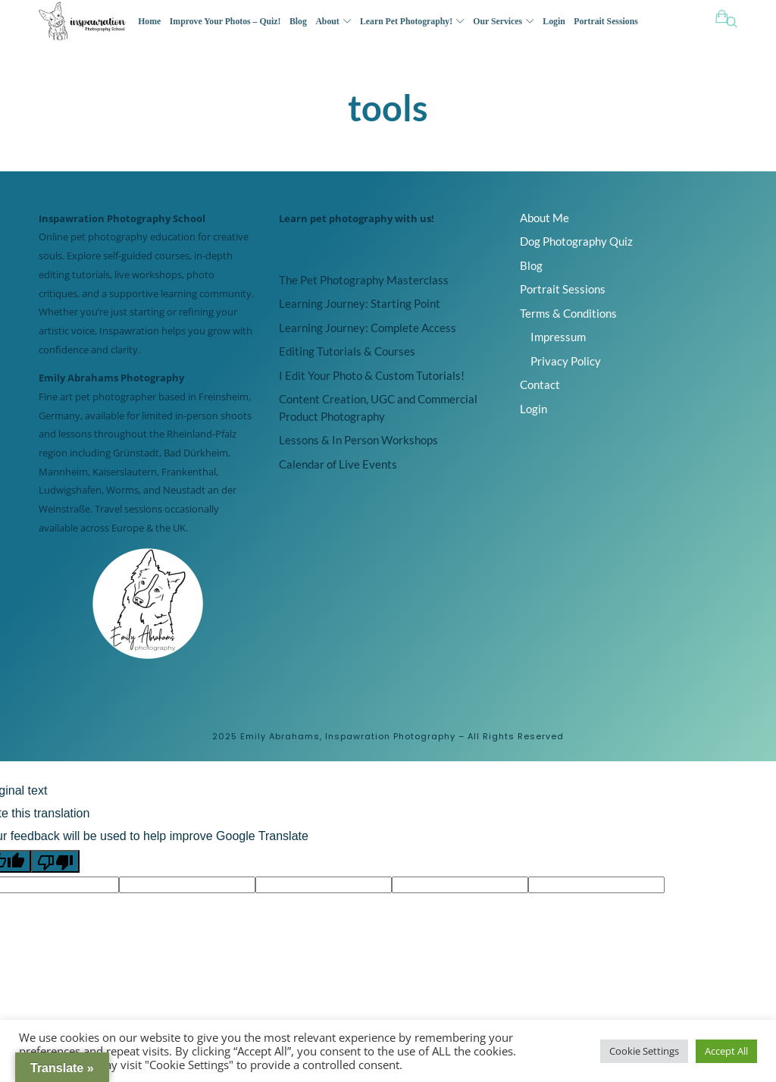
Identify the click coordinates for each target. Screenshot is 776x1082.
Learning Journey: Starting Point (359, 303)
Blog (531, 265)
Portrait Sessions (562, 289)
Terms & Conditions (568, 313)
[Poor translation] (55, 861)
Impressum (558, 336)
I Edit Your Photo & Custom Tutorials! (372, 375)
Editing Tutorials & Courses (347, 351)
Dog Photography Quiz (576, 241)
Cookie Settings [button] (644, 1051)
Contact (540, 384)
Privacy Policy (565, 361)
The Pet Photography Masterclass (364, 280)
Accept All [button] (726, 1051)
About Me (544, 217)
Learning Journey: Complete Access (367, 327)
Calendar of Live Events (338, 464)
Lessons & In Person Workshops (358, 440)
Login (533, 409)
